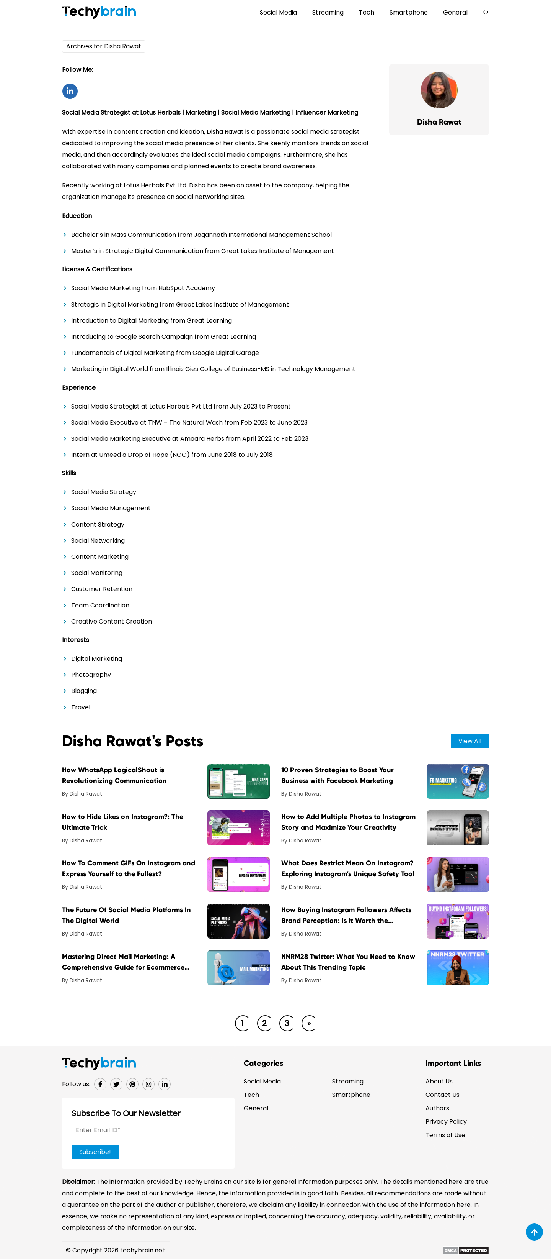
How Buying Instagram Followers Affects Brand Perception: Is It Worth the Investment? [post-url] (346, 916)
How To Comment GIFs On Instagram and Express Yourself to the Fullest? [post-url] (128, 868)
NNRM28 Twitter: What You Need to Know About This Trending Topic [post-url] (348, 962)
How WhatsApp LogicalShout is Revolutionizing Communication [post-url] (114, 775)
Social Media (278, 12)
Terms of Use (445, 1135)
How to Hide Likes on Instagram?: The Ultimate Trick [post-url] (122, 822)
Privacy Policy (446, 1121)
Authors (437, 1108)
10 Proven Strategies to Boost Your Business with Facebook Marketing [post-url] (337, 775)
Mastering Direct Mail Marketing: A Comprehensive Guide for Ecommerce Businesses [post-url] (123, 962)
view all (469, 741)
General (455, 12)
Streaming (328, 12)
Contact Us (442, 1094)
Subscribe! (95, 1151)
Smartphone (409, 12)
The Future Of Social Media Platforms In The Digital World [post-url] (126, 915)
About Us (439, 1081)
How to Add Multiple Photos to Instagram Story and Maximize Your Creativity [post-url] (348, 822)
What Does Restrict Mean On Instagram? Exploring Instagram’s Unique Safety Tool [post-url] (347, 868)
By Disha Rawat (82, 794)
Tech (366, 12)
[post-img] (238, 780)
